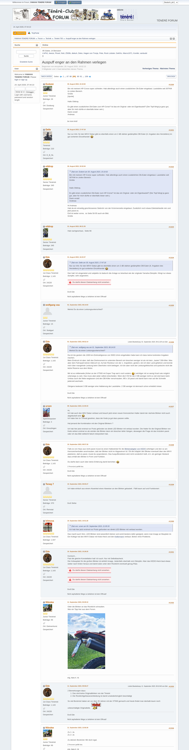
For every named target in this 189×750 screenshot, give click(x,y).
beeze (51, 53)
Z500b (68, 53)
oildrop (49, 166)
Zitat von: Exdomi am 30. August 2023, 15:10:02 (89, 172)
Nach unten (47, 76)
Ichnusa (50, 521)
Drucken (171, 76)
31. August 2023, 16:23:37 (76, 257)
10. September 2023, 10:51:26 (77, 521)
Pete (101, 53)
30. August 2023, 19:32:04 (76, 166)
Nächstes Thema (167, 68)
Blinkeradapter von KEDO (135, 449)
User (17, 69)
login (17, 80)
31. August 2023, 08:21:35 (76, 226)
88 (70, 76)
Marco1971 (127, 53)
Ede (48, 257)
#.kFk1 (45, 53)
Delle (48, 129)
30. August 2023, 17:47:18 (76, 129)
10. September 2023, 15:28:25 (77, 551)
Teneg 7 (50, 484)
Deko (80, 53)
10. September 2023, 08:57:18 (77, 444)
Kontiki (136, 53)
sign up (24, 80)
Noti (62, 53)
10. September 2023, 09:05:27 (77, 484)
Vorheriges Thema (150, 68)
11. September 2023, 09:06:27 (77, 686)
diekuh (74, 53)
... (65, 76)
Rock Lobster (109, 53)
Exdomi (50, 84)
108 (86, 76)
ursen (49, 406)
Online (45, 45)
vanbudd (143, 53)
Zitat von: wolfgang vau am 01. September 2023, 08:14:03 (93, 347)
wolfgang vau (53, 305)
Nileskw (50, 602)
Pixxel (57, 53)
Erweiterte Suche (26, 62)
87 (68, 76)
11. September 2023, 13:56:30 (77, 727)
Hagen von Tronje (91, 53)
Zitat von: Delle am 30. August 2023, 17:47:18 (88, 263)
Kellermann (119, 537)
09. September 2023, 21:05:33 (77, 406)
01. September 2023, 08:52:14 (77, 342)
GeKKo (119, 53)
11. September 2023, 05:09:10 (77, 602)
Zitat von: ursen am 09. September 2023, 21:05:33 (90, 526)
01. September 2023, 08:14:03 (77, 305)
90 (78, 76)
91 (81, 76)
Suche (17, 45)
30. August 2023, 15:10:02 (76, 84)
